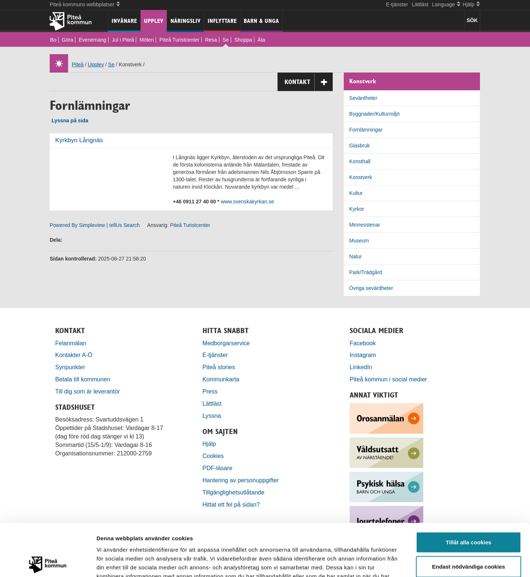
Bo (53, 40)
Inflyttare (222, 20)
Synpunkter (70, 367)
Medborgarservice (226, 343)
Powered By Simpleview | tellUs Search (95, 225)
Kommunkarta (220, 379)
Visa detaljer (400, 562)
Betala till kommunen (82, 379)
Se (225, 40)
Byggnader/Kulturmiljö (374, 114)
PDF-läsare (217, 468)
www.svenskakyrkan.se (247, 201)
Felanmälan (70, 343)
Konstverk (360, 177)
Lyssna (211, 415)
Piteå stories (218, 367)
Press (210, 391)
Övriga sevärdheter (371, 288)
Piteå (78, 64)
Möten (146, 40)
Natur (355, 256)
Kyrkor (356, 209)
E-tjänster (397, 4)
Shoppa (243, 40)
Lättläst (420, 4)
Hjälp (209, 443)
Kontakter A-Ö (73, 355)
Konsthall (360, 161)
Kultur (356, 193)
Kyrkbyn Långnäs (79, 140)
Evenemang (92, 40)
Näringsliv (185, 20)
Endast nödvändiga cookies (468, 514)
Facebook (363, 343)
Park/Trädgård (365, 272)
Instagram (363, 355)
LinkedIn (361, 367)
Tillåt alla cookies (468, 490)
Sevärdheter (363, 98)
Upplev (153, 20)
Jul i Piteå (123, 40)
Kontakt (309, 82)
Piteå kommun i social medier (388, 379)
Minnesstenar (364, 225)
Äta (261, 40)
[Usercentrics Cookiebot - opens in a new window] (47, 562)
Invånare (124, 20)
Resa (211, 40)
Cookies (213, 455)
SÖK (472, 20)
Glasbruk (359, 145)
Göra (67, 40)
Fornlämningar (365, 130)
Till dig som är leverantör (88, 391)
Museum (359, 241)
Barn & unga (261, 20)
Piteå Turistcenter (179, 40)
